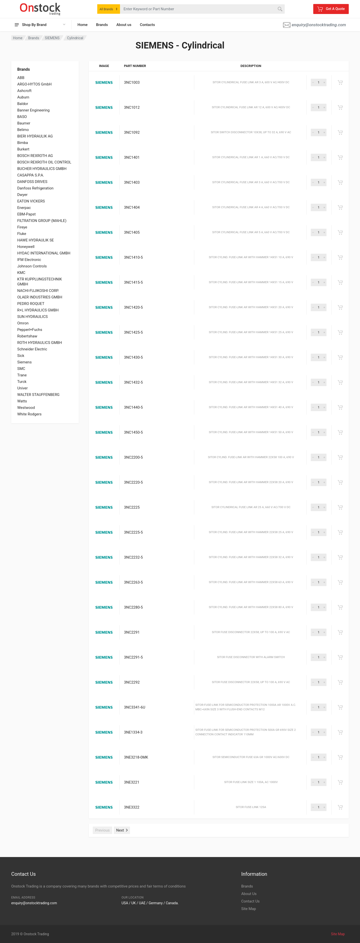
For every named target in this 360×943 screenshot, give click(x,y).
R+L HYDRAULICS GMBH (37, 310)
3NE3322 (131, 807)
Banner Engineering (33, 110)
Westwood (26, 407)
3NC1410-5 (133, 257)
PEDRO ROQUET (30, 303)
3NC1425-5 (133, 332)
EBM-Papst (26, 214)
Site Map (248, 909)
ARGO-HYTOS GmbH (34, 84)
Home (83, 24)
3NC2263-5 (133, 582)
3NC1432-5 (133, 382)
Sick (20, 355)
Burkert (23, 149)
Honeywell (25, 246)
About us (123, 24)
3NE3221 (131, 782)
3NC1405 (132, 232)
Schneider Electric (32, 349)
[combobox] (108, 9)
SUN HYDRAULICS (32, 316)
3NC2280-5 (133, 607)
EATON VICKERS (31, 201)
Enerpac (24, 207)
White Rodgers (29, 414)
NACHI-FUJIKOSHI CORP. (38, 290)
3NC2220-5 (133, 482)
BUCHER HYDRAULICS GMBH (41, 168)
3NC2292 (132, 682)
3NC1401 (132, 157)
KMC (21, 272)
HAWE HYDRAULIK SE (35, 240)
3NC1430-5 (133, 357)
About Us (248, 894)
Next (122, 830)
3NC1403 (132, 182)
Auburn (23, 97)
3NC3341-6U (134, 707)
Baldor (22, 103)
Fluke (21, 233)
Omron (22, 323)
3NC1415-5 (133, 282)
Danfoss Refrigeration (35, 188)
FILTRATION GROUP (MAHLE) (41, 220)
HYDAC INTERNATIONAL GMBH (43, 253)
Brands (102, 24)
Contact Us (250, 901)
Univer (22, 388)
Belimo (23, 129)
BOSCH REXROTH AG (35, 155)
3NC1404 (132, 207)
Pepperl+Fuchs (29, 329)
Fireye (22, 227)
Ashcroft (24, 90)
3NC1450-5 (133, 432)
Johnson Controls (32, 266)
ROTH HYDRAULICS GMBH (39, 342)
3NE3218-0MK (136, 757)
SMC (21, 368)
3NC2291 (132, 632)
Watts (22, 401)
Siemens (24, 362)
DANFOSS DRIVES (32, 181)
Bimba (22, 142)
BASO (22, 116)
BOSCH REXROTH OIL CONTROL (44, 162)
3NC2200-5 (133, 457)
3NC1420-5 (133, 307)
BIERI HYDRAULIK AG (35, 136)
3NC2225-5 (133, 532)
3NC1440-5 (133, 407)
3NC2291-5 (133, 657)
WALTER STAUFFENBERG (38, 394)
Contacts (147, 24)
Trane (22, 375)
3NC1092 (132, 132)
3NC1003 (132, 82)
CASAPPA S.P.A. (30, 175)
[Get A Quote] (340, 82)
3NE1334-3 (133, 732)
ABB (20, 77)
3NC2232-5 (133, 557)
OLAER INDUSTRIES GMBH (39, 297)
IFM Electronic (29, 259)
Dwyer (22, 194)
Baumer (23, 123)
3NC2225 (132, 507)
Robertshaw (27, 336)
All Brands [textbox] (106, 9)
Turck (21, 381)
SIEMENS (52, 38)
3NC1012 (132, 107)
